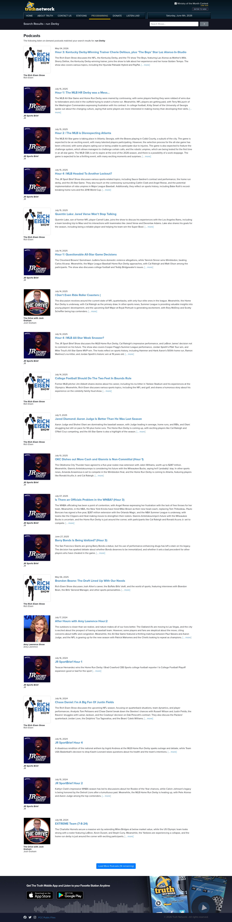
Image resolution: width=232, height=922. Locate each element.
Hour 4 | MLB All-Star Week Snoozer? (79, 338)
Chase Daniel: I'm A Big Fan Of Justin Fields (84, 702)
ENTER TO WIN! (200, 9)
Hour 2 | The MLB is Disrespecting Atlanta (83, 133)
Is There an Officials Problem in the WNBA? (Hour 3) (89, 500)
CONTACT (64, 15)
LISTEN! (133, 15)
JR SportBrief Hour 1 (68, 662)
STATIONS (81, 15)
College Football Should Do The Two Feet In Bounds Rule (93, 378)
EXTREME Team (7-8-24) (71, 823)
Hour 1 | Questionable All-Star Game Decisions (86, 254)
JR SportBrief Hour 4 (69, 742)
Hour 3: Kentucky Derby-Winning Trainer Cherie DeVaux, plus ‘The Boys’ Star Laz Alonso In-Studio (120, 52)
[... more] (145, 64)
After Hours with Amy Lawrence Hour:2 (81, 621)
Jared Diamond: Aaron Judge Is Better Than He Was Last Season (98, 419)
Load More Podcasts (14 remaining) (116, 866)
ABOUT (45, 15)
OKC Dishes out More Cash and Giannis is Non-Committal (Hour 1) (99, 459)
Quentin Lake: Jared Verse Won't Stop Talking (85, 214)
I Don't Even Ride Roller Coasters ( (78, 295)
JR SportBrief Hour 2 (69, 783)
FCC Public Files (46, 917)
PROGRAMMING (99, 15)
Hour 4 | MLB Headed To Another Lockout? (83, 173)
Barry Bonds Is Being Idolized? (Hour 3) (81, 540)
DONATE (117, 15)
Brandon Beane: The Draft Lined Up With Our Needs (90, 581)
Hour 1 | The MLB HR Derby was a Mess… (82, 92)
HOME (29, 15)
